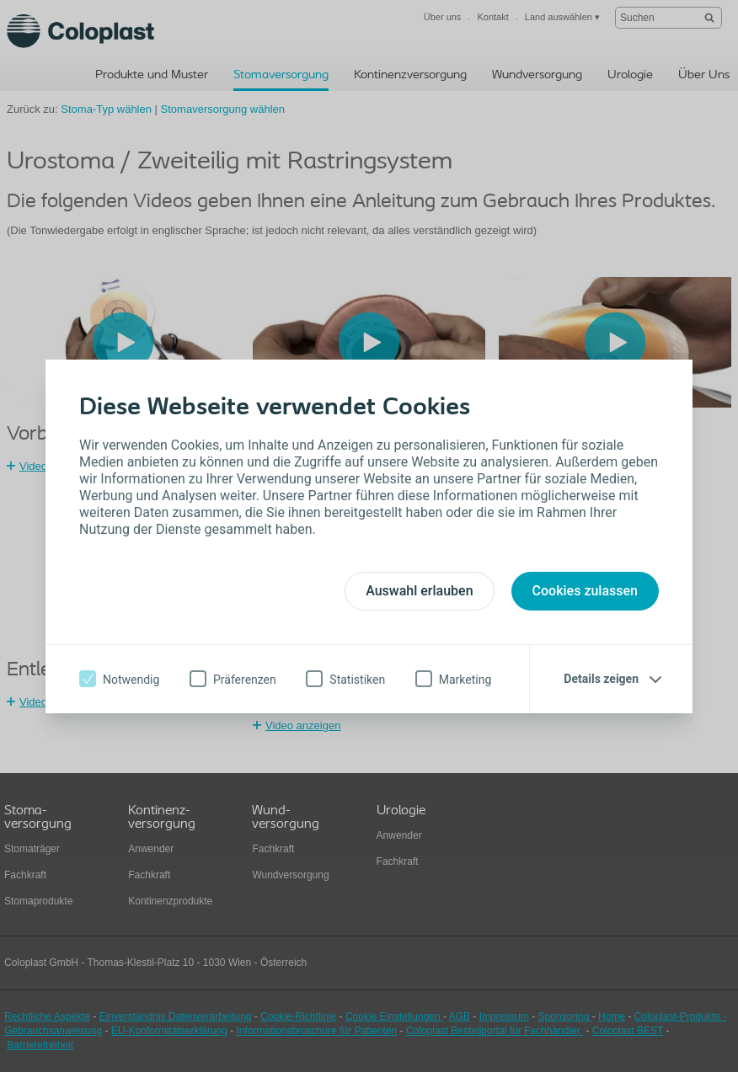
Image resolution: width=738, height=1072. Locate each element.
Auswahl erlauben (419, 591)
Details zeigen (601, 678)
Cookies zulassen (585, 591)
